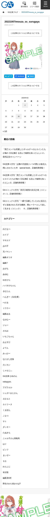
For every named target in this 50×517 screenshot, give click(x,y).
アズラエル (7, 361)
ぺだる (5, 277)
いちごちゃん (8, 311)
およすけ (6, 316)
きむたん (6, 265)
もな (5, 435)
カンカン (6, 339)
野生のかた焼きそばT (12, 458)
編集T (5, 237)
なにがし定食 (8, 333)
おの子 (5, 220)
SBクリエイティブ (9, 493)
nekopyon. (7, 356)
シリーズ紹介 (8, 478)
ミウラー (6, 282)
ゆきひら (6, 254)
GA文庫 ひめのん (10, 350)
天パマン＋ (7, 226)
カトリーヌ (7, 378)
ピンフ (5, 424)
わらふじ (6, 441)
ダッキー (6, 401)
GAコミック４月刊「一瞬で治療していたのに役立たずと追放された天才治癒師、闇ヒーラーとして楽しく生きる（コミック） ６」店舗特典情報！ (25, 179)
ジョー (5, 299)
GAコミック (8, 487)
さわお (5, 305)
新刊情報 (6, 473)
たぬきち (6, 407)
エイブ (5, 209)
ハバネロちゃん (9, 260)
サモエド (6, 214)
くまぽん (6, 384)
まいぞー (6, 429)
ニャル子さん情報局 (11, 412)
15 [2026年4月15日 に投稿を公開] (18, 90)
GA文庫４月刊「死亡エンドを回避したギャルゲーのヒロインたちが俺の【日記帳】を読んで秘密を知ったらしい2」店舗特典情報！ (25, 153)
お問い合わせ (31, 507)
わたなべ (6, 203)
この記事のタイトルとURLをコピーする (25, 33)
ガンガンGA (32, 487)
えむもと (6, 373)
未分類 (5, 446)
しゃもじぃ (7, 344)
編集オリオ (7, 231)
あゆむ (5, 248)
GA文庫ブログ (32, 478)
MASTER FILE (32, 500)
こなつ (5, 390)
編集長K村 (7, 452)
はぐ (5, 418)
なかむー (6, 294)
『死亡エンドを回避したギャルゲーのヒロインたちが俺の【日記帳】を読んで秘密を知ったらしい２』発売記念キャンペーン (24, 127)
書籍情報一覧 (32, 473)
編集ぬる (6, 288)
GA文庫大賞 (8, 483)
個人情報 (6, 507)
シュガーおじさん (10, 367)
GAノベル (31, 483)
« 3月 (5, 105)
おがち (5, 243)
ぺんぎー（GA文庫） (11, 271)
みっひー (6, 328)
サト (5, 395)
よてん (5, 322)
